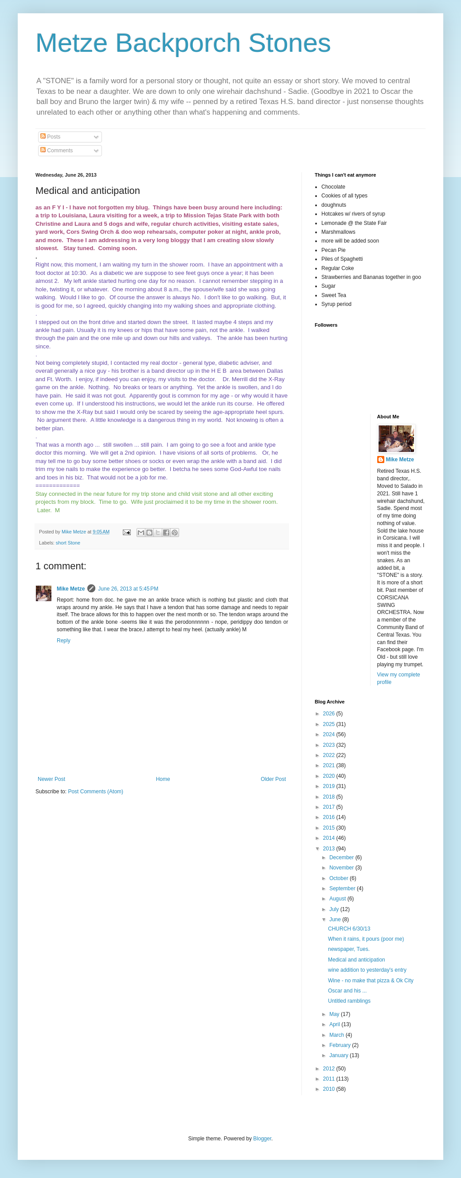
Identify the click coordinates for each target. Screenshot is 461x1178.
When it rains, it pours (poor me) (366, 939)
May (335, 1014)
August (338, 899)
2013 (329, 849)
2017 (329, 807)
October (339, 878)
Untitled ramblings (349, 1001)
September (343, 888)
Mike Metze (71, 589)
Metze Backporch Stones (183, 43)
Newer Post (51, 779)
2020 (329, 776)
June (335, 919)
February (340, 1045)
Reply (63, 640)
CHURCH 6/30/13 (349, 929)
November (342, 868)
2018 (329, 797)
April (335, 1024)
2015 (329, 828)
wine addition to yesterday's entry (367, 970)
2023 (329, 745)
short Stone (68, 542)
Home (163, 779)
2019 (329, 786)
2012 (329, 1069)
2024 (329, 734)
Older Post (273, 779)
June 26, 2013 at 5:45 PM (128, 589)
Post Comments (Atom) (95, 791)
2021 (329, 765)
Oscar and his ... (347, 991)
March (337, 1035)
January (339, 1055)
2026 (329, 714)
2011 (329, 1079)
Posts (50, 137)
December (342, 857)
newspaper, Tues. (349, 949)
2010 (329, 1089)
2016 (329, 817)
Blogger (262, 1139)
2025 (329, 724)
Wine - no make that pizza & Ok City (371, 980)
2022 (329, 755)
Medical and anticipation (356, 960)
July (334, 909)
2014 (329, 838)
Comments (56, 150)
